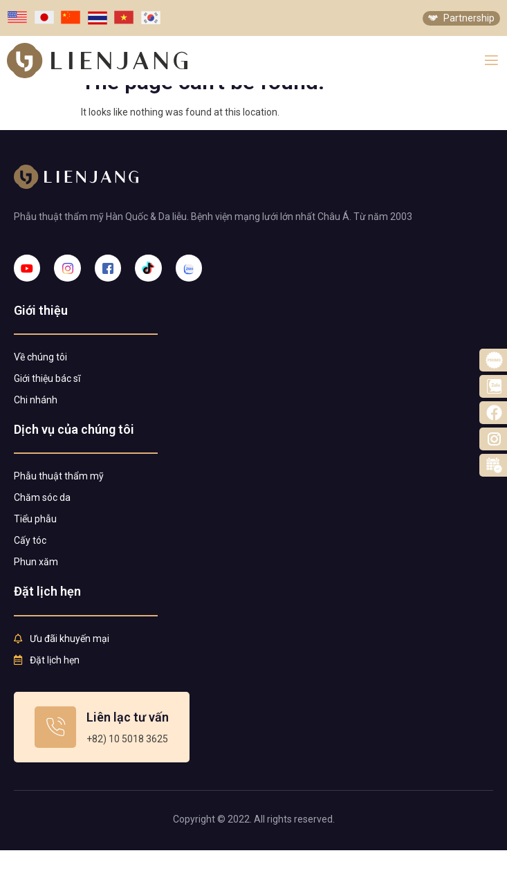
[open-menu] (491, 60)
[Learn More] (102, 748)
